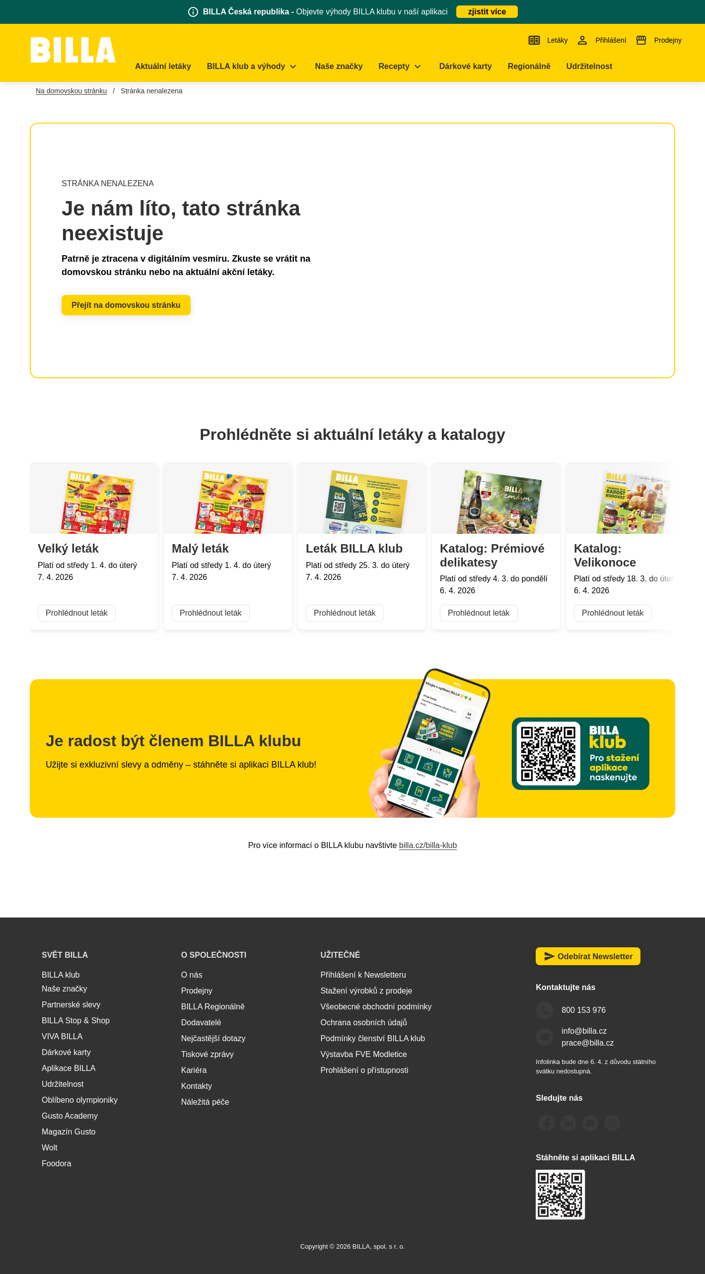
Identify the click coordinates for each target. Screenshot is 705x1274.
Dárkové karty (66, 1052)
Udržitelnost (62, 1084)
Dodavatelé (201, 1022)
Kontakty (196, 1086)
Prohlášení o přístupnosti (364, 1070)
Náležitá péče (205, 1102)
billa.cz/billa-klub (428, 845)
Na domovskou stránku (71, 91)
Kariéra (194, 1070)
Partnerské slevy (71, 1004)
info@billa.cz (584, 1031)
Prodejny (196, 991)
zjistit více (487, 11)
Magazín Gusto (69, 1132)
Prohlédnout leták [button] (77, 613)
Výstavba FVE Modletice (363, 1054)
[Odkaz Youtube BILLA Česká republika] (590, 1123)
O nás (192, 975)
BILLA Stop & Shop (76, 1020)
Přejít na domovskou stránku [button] (126, 305)
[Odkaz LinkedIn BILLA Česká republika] (568, 1123)
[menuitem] (176, 66)
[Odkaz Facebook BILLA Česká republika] (547, 1123)
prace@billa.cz (588, 1043)
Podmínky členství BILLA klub (372, 1038)
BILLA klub (61, 975)
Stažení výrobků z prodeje (366, 991)
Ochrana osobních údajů (363, 1022)
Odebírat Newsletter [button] (588, 956)
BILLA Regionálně (213, 1006)
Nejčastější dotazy (213, 1038)
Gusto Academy (70, 1116)
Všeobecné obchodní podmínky (375, 1006)
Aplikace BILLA (69, 1068)
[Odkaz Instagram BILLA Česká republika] (612, 1123)
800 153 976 (584, 1010)
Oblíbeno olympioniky (80, 1100)
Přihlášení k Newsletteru (363, 975)
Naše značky (64, 989)
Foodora (56, 1163)
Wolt (50, 1147)
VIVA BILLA (62, 1036)
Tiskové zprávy (207, 1054)
